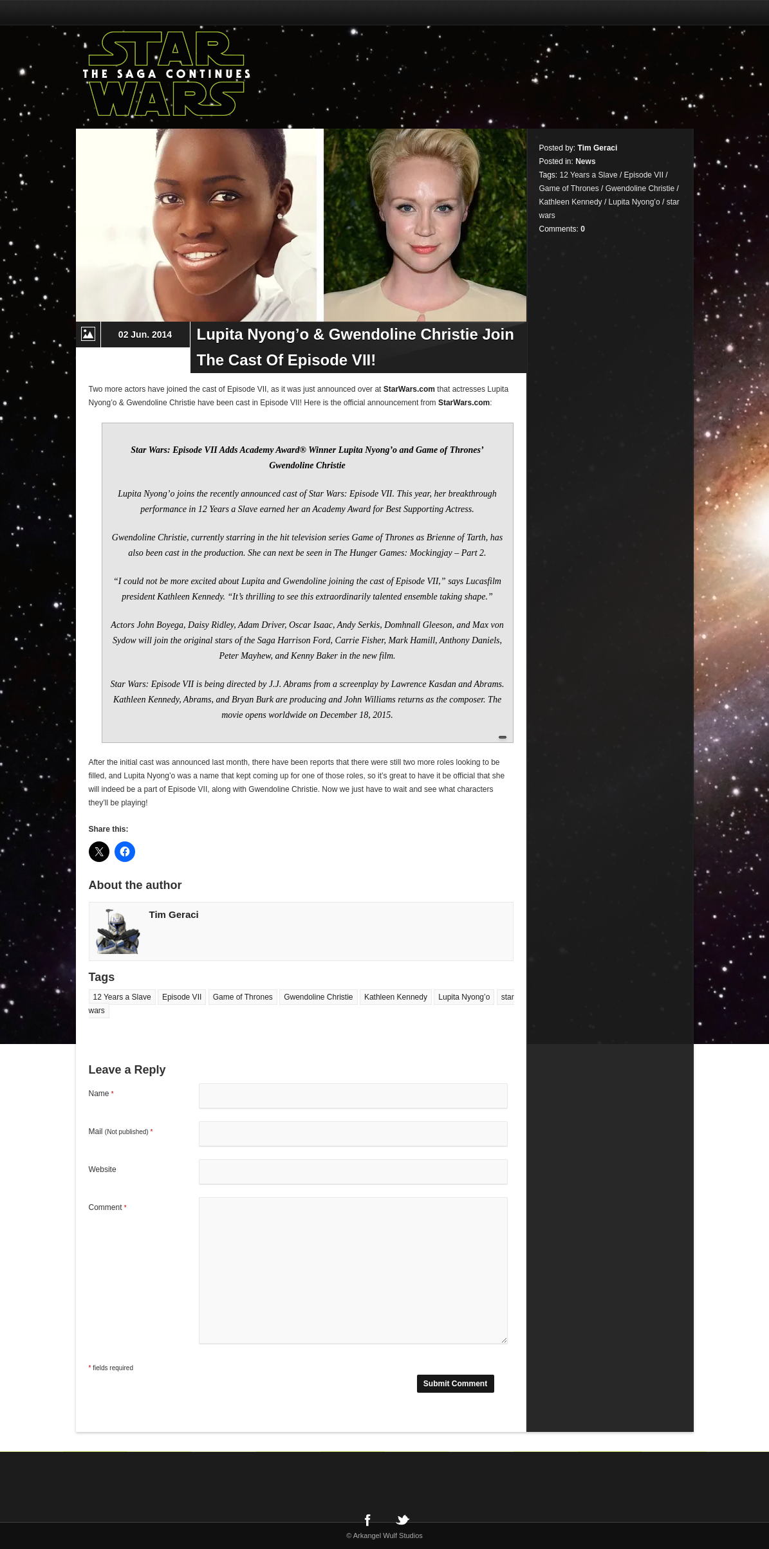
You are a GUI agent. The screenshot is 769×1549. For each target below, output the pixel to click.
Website (102, 1169)
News (585, 161)
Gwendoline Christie (318, 997)
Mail (121, 1131)
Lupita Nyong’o (464, 997)
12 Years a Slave (122, 997)
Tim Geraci (174, 914)
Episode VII (181, 997)
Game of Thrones (243, 997)
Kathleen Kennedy (395, 997)
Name (101, 1093)
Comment (108, 1207)
